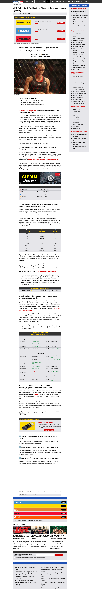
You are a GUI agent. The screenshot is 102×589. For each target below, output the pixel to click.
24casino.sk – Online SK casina (24, 560)
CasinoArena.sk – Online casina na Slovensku (52, 541)
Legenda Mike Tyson (78, 123)
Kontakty (20, 584)
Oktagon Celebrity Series (79, 91)
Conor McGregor (77, 139)
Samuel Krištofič (77, 144)
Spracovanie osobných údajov (57, 584)
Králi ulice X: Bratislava (78, 113)
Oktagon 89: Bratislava (78, 66)
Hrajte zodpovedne (40, 491)
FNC (32, 1)
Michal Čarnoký (27, 13)
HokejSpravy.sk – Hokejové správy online (27, 547)
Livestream (47, 56)
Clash (27, 1)
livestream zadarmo (49, 463)
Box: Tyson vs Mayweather (79, 119)
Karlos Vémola (76, 135)
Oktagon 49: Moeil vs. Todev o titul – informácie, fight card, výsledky (40, 510)
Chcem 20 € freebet (49, 430)
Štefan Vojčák (76, 154)
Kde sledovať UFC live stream (80, 41)
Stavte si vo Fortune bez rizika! (48, 271)
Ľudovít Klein (76, 146)
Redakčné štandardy (29, 584)
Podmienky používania (42, 584)
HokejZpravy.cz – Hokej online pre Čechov (52, 560)
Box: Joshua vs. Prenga (79, 109)
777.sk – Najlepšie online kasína (24, 554)
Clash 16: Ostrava (77, 68)
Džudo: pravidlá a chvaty (79, 127)
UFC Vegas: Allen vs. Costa (80, 72)
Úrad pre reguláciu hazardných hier (44, 580)
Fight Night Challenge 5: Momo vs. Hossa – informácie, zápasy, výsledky (58, 510)
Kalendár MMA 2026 (78, 80)
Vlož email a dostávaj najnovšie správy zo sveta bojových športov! (23, 529)
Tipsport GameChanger (79, 82)
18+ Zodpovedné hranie (73, 584)
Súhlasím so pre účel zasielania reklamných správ (30, 531)
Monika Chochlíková (78, 150)
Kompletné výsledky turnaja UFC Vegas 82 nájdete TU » (33, 143)
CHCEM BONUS (60, 22)
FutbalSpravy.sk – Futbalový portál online (27, 545)
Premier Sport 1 (40, 199)
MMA (44, 1)
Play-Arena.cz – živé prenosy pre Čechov (51, 561)
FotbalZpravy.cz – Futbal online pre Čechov (52, 547)
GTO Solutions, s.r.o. (18, 586)
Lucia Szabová (76, 152)
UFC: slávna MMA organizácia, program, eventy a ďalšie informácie (21, 510)
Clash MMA (76, 95)
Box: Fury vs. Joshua (78, 102)
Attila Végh (75, 141)
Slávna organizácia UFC (79, 93)
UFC (48, 1)
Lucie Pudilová (33, 209)
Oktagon (38, 1)
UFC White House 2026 (79, 64)
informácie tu (40, 574)
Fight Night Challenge (78, 129)
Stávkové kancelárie (77, 1)
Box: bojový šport (77, 125)
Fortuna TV (39, 196)
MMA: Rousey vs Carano (79, 70)
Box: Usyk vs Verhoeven (79, 111)
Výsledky (40, 56)
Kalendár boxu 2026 (78, 121)
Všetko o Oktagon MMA (79, 84)
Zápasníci (58, 1)
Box (53, 1)
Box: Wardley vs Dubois (79, 117)
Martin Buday (76, 148)
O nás (86, 1)
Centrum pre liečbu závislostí (71, 580)
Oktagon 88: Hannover (78, 78)
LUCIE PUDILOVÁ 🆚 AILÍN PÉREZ (40, 54)
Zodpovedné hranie (58, 580)
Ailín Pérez (30, 255)
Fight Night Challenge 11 (79, 115)
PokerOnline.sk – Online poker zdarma (26, 548)
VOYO (40, 407)
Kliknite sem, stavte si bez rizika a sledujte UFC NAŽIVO (43, 159)
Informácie (33, 56)
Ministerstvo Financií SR (28, 580)
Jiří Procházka (76, 137)
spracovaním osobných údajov (26, 531)
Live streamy (66, 1)
